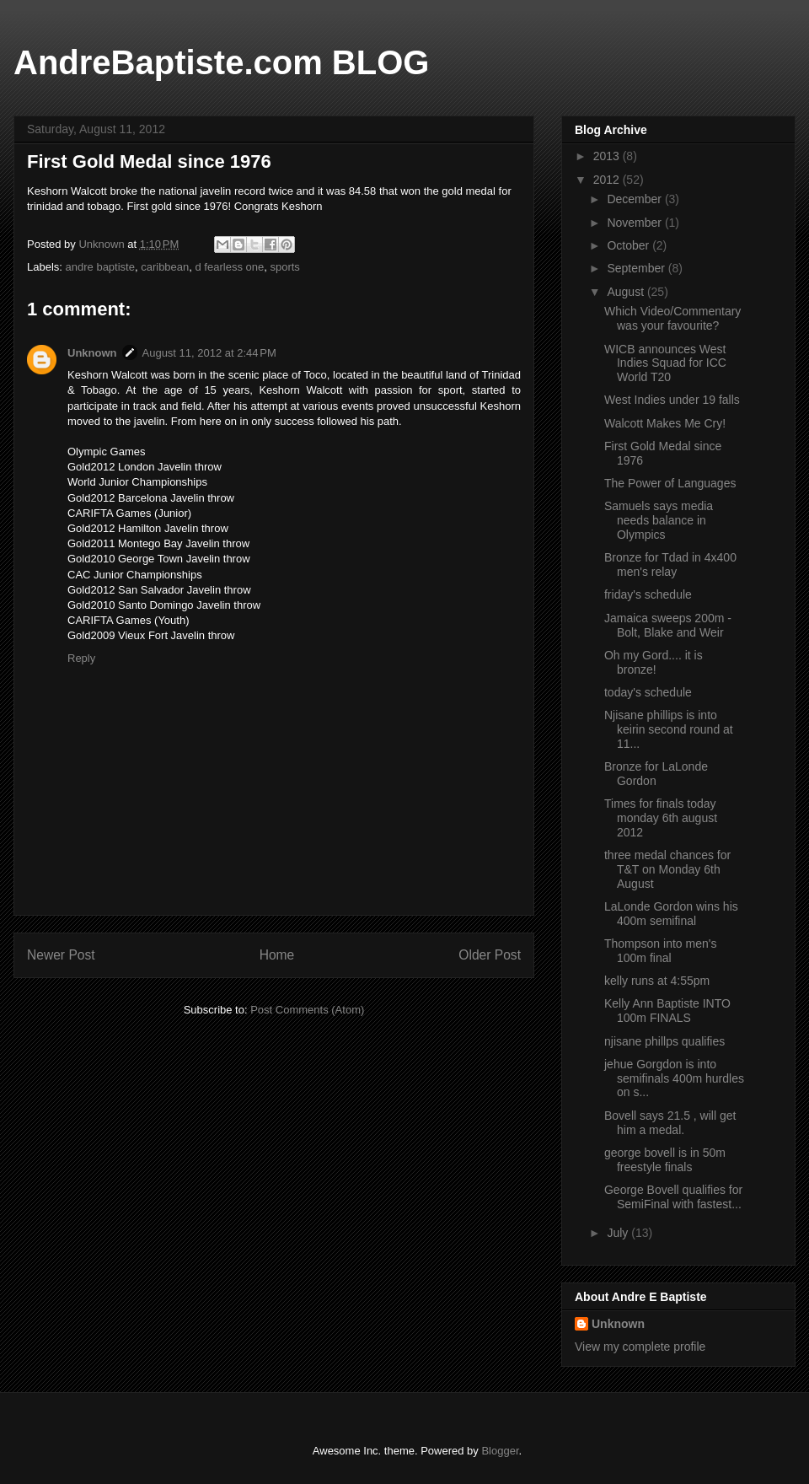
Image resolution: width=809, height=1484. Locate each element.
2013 (608, 156)
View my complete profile (640, 1346)
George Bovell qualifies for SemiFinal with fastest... (673, 1197)
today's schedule (648, 692)
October (629, 245)
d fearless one (230, 267)
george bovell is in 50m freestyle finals (665, 1160)
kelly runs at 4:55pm (657, 980)
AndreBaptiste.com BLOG (221, 62)
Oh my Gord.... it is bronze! (653, 662)
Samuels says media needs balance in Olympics (658, 520)
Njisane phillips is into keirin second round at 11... (668, 729)
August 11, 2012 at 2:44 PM (209, 353)
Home (277, 955)
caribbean (165, 267)
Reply (81, 658)
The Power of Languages (670, 483)
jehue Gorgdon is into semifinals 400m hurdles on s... (674, 1078)
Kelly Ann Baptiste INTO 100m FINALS (667, 1010)
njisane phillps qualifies (664, 1041)
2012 (608, 179)
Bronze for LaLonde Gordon (656, 774)
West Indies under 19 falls (672, 399)
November (635, 222)
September (637, 268)
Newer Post (61, 955)
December (635, 199)
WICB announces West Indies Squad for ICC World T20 (665, 363)
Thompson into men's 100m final (660, 951)
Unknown (92, 353)
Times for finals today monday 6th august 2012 (660, 818)
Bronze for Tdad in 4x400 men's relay (670, 564)
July (619, 1232)
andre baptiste (100, 267)
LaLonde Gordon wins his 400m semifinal (671, 914)
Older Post (489, 955)
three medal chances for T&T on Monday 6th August (667, 869)
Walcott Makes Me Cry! (665, 423)
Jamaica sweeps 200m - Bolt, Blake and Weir (667, 625)
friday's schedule (648, 594)
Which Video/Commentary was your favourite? (672, 318)
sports (284, 267)
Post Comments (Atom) (307, 1009)
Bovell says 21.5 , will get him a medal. (670, 1123)
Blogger (499, 1450)
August (626, 291)
